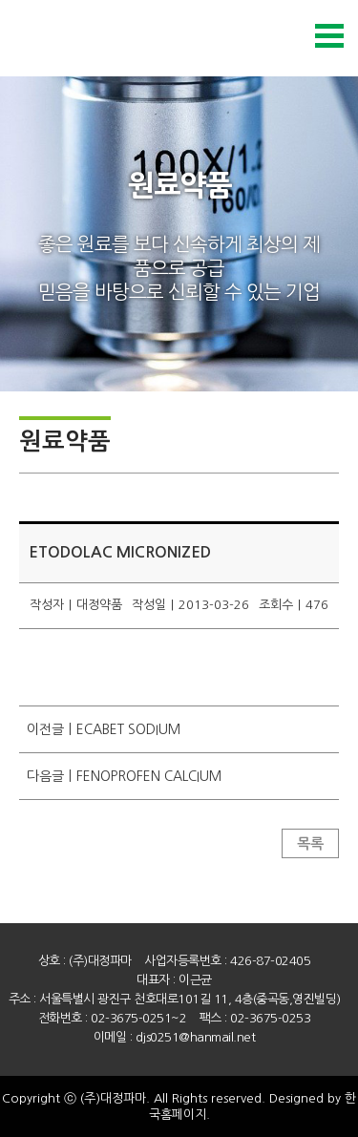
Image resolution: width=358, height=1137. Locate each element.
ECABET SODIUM (128, 729)
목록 (310, 843)
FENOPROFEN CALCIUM (148, 776)
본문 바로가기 (0, 0)
